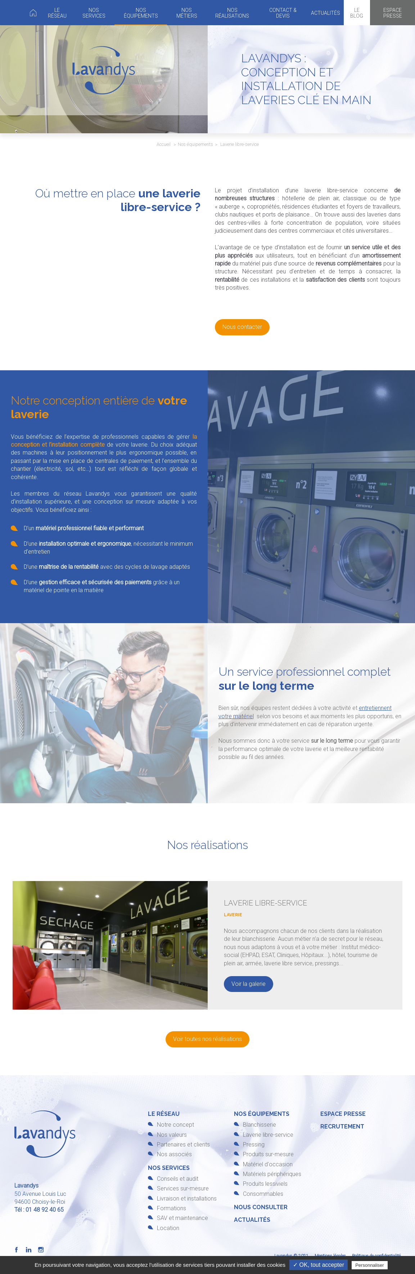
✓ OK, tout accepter (318, 1265)
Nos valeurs (172, 1134)
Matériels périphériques (272, 1174)
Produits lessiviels (265, 1183)
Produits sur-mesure (268, 1154)
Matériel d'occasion (268, 1164)
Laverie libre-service (268, 1134)
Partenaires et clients (183, 1144)
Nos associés (174, 1154)
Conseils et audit (177, 1178)
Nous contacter (242, 326)
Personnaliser (369, 1265)
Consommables (263, 1193)
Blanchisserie (259, 1124)
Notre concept (175, 1124)
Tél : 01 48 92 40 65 (39, 1209)
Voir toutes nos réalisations (207, 1039)
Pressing (254, 1144)
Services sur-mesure (183, 1188)
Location (168, 1228)
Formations (171, 1208)
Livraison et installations (187, 1198)
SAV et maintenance (182, 1218)
